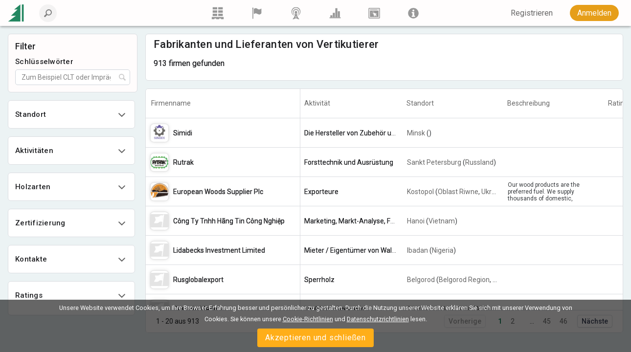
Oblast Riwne (458, 192)
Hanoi (416, 221)
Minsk (416, 133)
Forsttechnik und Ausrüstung (348, 162)
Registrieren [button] (532, 13)
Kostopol (420, 192)
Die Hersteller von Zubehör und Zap (358, 133)
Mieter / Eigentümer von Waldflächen (361, 250)
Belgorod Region (464, 280)
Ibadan (417, 250)
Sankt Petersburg (434, 162)
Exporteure (321, 192)
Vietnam (441, 221)
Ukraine (493, 192)
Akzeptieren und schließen (315, 337)
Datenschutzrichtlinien (378, 319)
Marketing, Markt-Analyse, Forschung (361, 221)
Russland (479, 162)
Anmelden (594, 13)
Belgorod (421, 280)
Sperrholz (319, 280)
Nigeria (442, 250)
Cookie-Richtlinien (308, 319)
